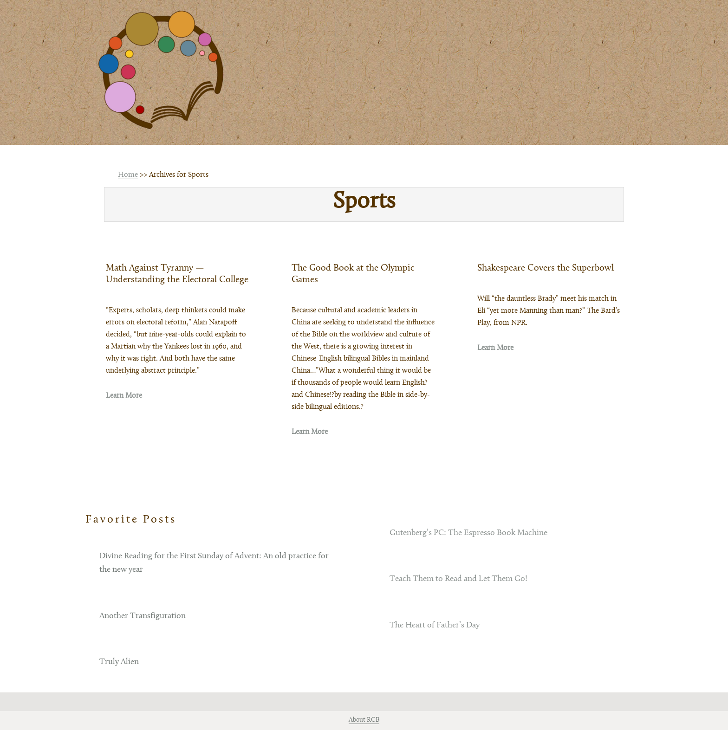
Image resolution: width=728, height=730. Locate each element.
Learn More (124, 396)
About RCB (364, 720)
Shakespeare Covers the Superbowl (545, 268)
